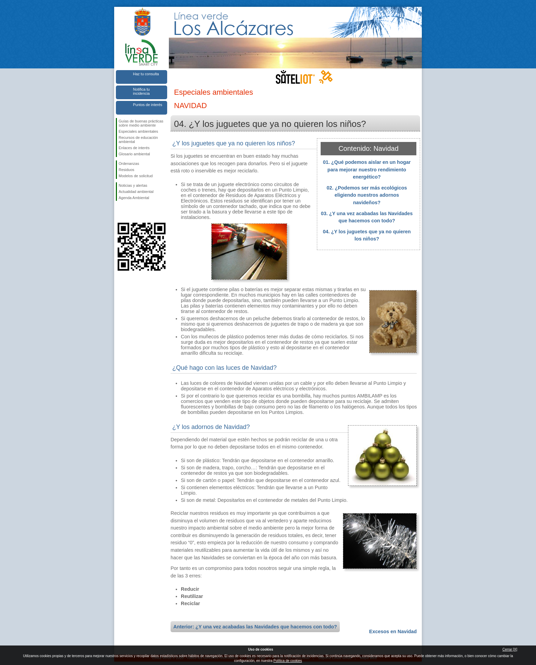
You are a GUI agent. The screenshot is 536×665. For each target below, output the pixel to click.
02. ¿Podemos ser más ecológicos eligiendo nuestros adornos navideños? (366, 195)
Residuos (126, 170)
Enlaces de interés (134, 148)
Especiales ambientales (138, 131)
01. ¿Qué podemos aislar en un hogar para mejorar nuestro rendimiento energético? (367, 169)
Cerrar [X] (509, 649)
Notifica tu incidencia (141, 91)
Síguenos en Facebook (120, 212)
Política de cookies (287, 661)
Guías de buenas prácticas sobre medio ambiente (141, 123)
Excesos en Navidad (393, 631)
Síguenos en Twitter (131, 212)
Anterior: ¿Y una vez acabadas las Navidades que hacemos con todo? (255, 626)
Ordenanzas (129, 163)
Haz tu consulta (146, 74)
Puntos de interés (147, 105)
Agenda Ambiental (134, 198)
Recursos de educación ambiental (138, 139)
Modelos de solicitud (136, 176)
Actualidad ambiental (136, 192)
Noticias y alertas (133, 185)
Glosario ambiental (134, 154)
